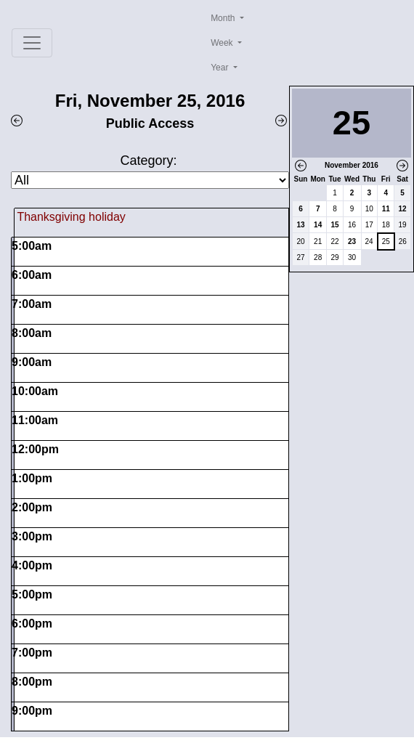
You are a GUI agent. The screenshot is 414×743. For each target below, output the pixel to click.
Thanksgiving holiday (71, 217)
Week (223, 43)
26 (403, 241)
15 (334, 225)
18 (386, 225)
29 (334, 257)
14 (318, 225)
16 (352, 225)
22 (334, 241)
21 (318, 241)
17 (369, 225)
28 (318, 257)
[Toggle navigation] (32, 42)
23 (352, 241)
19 (403, 225)
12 (403, 209)
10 (369, 209)
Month (224, 18)
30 (352, 257)
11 (386, 209)
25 (386, 241)
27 (300, 257)
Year (221, 67)
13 (300, 225)
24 (369, 241)
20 (300, 241)
